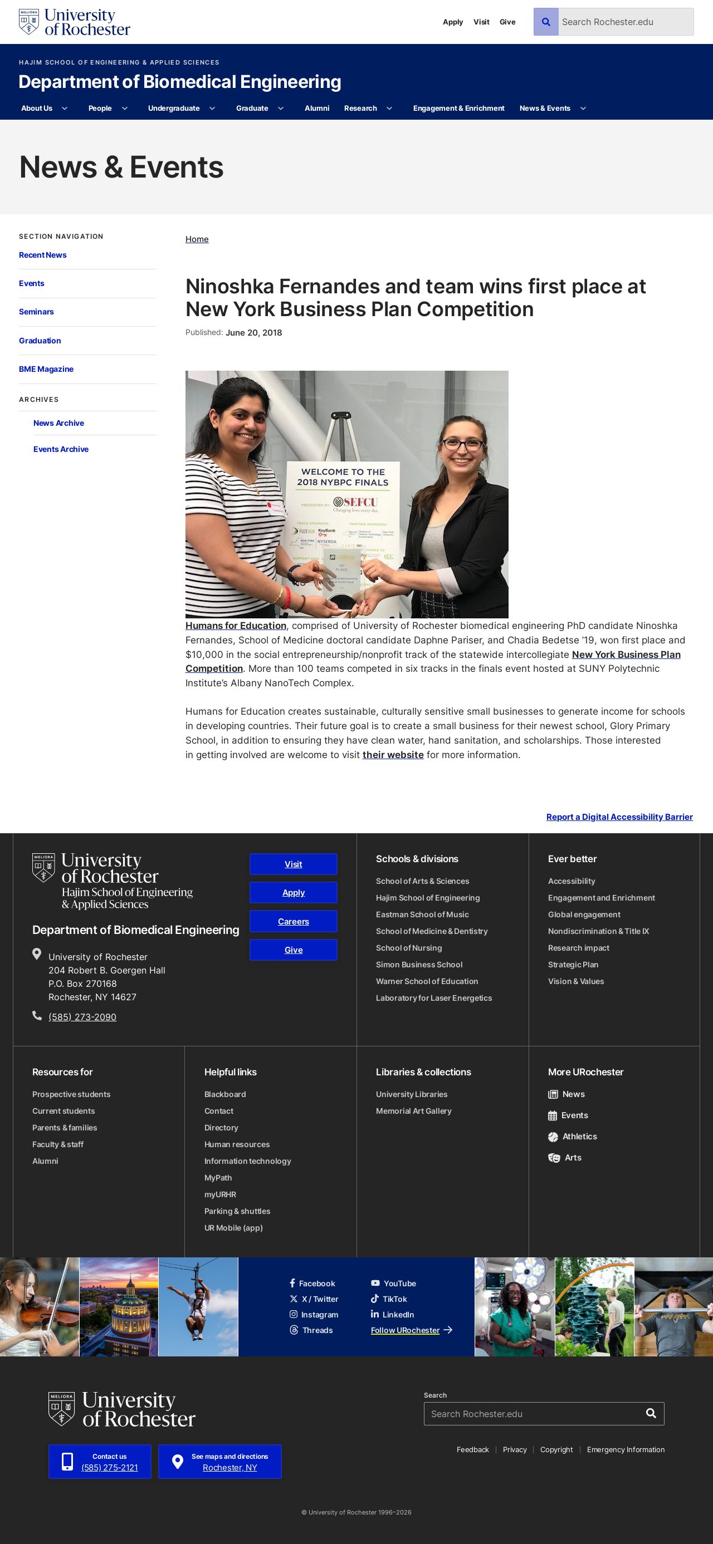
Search (435, 1395)
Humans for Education (235, 625)
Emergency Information (626, 1449)
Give (508, 22)
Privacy (514, 1449)
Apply (453, 22)
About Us (36, 108)
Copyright (556, 1449)
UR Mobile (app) (233, 1227)
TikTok (389, 1299)
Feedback (473, 1449)
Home (197, 239)
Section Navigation (61, 236)
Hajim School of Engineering (428, 897)
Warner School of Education (427, 981)
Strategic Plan (573, 964)
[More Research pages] (389, 108)
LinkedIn (392, 1314)
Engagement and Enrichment (601, 897)
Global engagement (584, 914)
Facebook (312, 1283)
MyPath (218, 1177)
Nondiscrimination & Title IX (598, 931)
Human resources (237, 1144)
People (100, 108)
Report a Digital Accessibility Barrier (619, 817)
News (566, 1094)
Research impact (578, 947)
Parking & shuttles (237, 1211)
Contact (218, 1110)
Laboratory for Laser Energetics (434, 997)
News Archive (58, 422)
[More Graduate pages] (281, 108)
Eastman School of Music (422, 914)
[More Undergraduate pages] (212, 108)
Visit (481, 22)
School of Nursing (409, 947)
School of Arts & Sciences (422, 881)
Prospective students (71, 1094)
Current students (63, 1110)
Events (31, 283)
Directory (221, 1127)
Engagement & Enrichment (459, 108)
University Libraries (411, 1094)
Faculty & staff (58, 1144)
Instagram (314, 1314)
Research (360, 108)
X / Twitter (314, 1299)
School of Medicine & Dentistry (432, 931)
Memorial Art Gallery (413, 1110)
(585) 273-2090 (82, 1017)
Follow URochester (411, 1330)
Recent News (42, 254)
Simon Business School (419, 964)
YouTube (393, 1283)
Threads (311, 1330)
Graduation (40, 340)
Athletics (572, 1136)
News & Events (545, 108)
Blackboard (225, 1094)
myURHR (220, 1194)
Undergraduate (174, 108)
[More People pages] (124, 108)
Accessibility (571, 881)
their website (393, 754)
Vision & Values (576, 981)
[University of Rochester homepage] (74, 22)
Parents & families (64, 1127)
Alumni (317, 108)
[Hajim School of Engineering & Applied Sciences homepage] (112, 881)
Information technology (247, 1160)
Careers (293, 921)
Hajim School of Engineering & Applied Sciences (119, 62)
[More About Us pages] (65, 108)
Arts (564, 1157)
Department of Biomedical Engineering (179, 82)
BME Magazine (46, 368)
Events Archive (61, 449)
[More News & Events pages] (583, 108)
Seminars (36, 311)
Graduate (252, 108)
